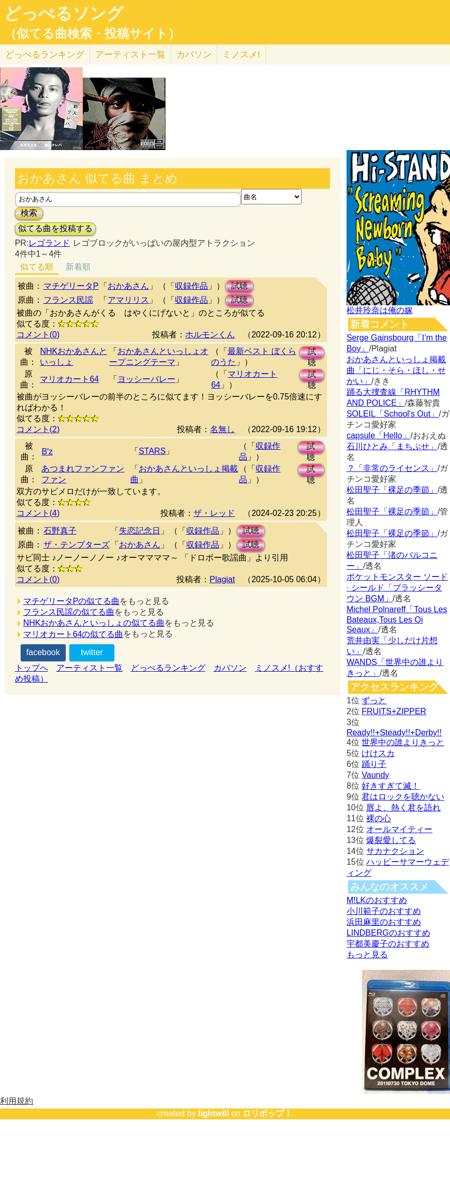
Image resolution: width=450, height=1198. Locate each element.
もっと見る (367, 954)
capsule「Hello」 (379, 435)
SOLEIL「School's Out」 (393, 413)
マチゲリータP (71, 286)
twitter (92, 652)
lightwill (213, 1113)
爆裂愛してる (391, 840)
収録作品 (191, 286)
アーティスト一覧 (89, 667)
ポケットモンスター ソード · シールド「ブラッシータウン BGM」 (397, 587)
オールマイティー (399, 829)
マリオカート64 (69, 379)
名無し (222, 429)
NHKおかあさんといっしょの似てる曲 (94, 622)
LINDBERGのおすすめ (388, 932)
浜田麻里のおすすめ (384, 922)
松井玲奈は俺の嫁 (380, 310)
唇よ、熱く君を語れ (403, 807)
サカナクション (395, 851)
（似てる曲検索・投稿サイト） (92, 33)
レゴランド (49, 243)
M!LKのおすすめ (377, 900)
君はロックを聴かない (403, 796)
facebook (43, 652)
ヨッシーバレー (146, 379)
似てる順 (36, 266)
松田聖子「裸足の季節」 (392, 489)
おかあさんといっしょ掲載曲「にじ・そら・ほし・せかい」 (396, 370)
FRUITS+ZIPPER (394, 711)
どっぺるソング (64, 13)
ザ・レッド (214, 513)
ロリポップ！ (267, 1113)
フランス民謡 (68, 299)
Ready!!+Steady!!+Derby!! (394, 732)
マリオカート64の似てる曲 (73, 634)
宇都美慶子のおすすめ (388, 943)
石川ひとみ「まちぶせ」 (392, 446)
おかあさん (128, 286)
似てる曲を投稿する (55, 228)
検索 (29, 213)
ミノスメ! (241, 55)
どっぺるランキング (168, 667)
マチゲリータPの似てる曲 (71, 601)
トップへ (31, 667)
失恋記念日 (139, 530)
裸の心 (378, 818)
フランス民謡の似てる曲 (68, 612)
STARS (152, 451)
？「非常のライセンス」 (392, 468)
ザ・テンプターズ (76, 544)
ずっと (374, 700)
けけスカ (378, 753)
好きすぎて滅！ (390, 785)
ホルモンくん (210, 334)
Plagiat (222, 579)
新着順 (78, 266)
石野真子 (60, 530)
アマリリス (128, 299)
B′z (47, 451)
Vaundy (375, 775)
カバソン (194, 55)
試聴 (239, 286)
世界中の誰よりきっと (403, 742)
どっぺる (44, 55)
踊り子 (374, 764)
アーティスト (130, 55)
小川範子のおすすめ (384, 911)
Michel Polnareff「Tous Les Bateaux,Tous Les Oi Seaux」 (397, 619)
